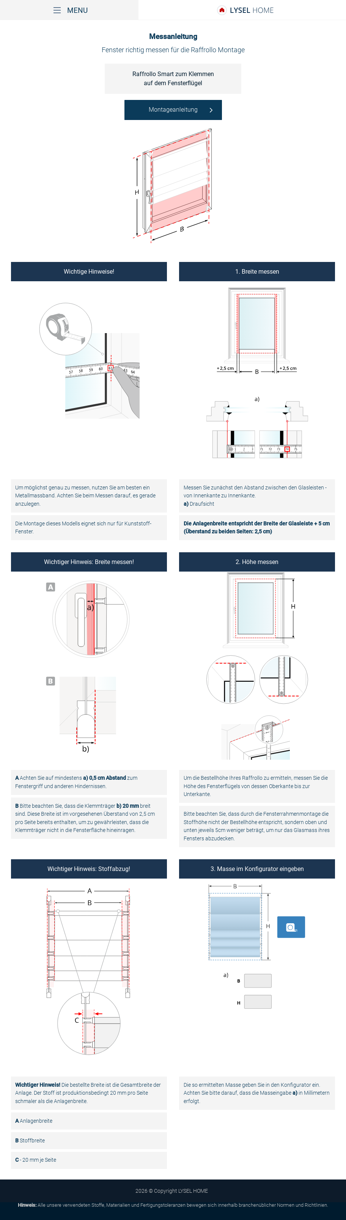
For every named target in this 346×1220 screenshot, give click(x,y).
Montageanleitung (173, 109)
